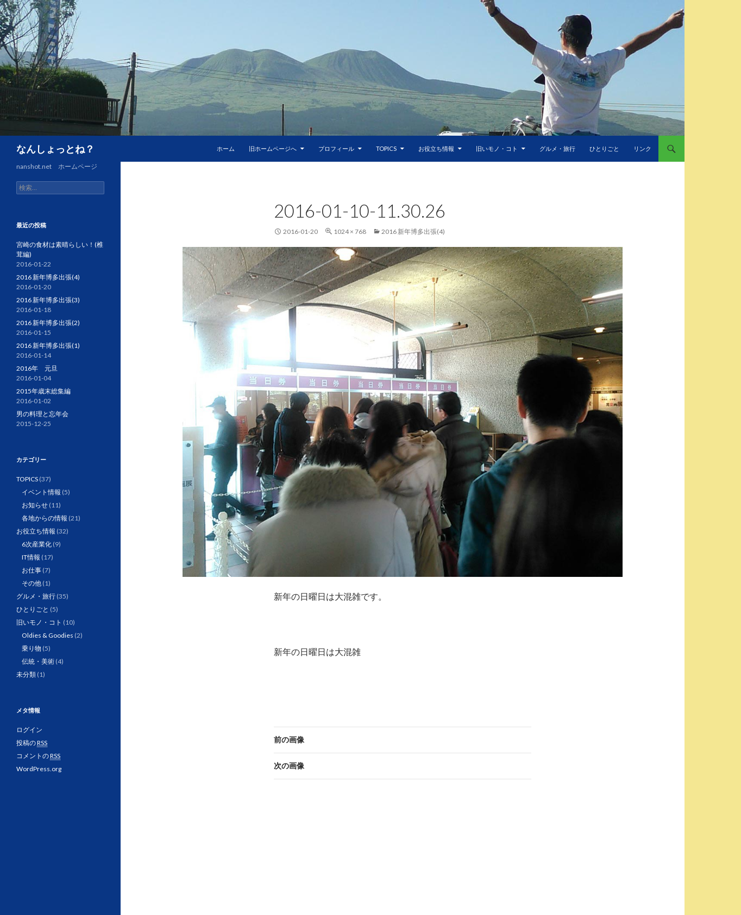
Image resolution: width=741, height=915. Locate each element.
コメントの (38, 756)
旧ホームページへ (273, 148)
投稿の (31, 743)
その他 (31, 583)
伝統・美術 (38, 661)
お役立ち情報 (436, 148)
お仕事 (31, 570)
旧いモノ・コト (497, 148)
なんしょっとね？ (55, 149)
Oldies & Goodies (47, 635)
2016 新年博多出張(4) (413, 231)
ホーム (226, 148)
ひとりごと (604, 148)
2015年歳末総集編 (43, 391)
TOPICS (386, 148)
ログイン (29, 730)
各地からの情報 (44, 518)
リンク (642, 148)
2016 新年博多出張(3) (48, 300)
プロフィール (336, 148)
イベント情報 (41, 492)
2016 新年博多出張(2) (48, 323)
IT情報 (31, 557)
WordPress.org (38, 769)
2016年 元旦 (37, 368)
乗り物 (31, 648)
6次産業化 (37, 544)
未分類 (26, 674)
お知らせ (35, 505)
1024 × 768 (350, 231)
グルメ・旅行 (557, 148)
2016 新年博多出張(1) (48, 345)
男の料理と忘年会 (42, 414)
